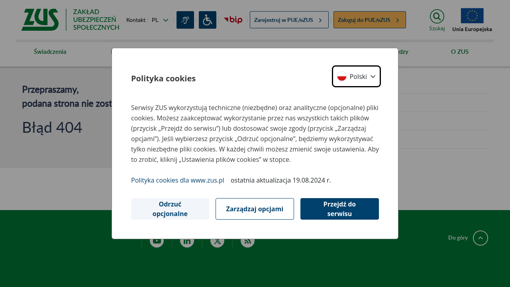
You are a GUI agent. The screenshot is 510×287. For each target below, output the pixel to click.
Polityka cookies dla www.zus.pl (177, 180)
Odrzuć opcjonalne (170, 209)
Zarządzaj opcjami (254, 208)
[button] (356, 76)
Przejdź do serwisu (340, 209)
